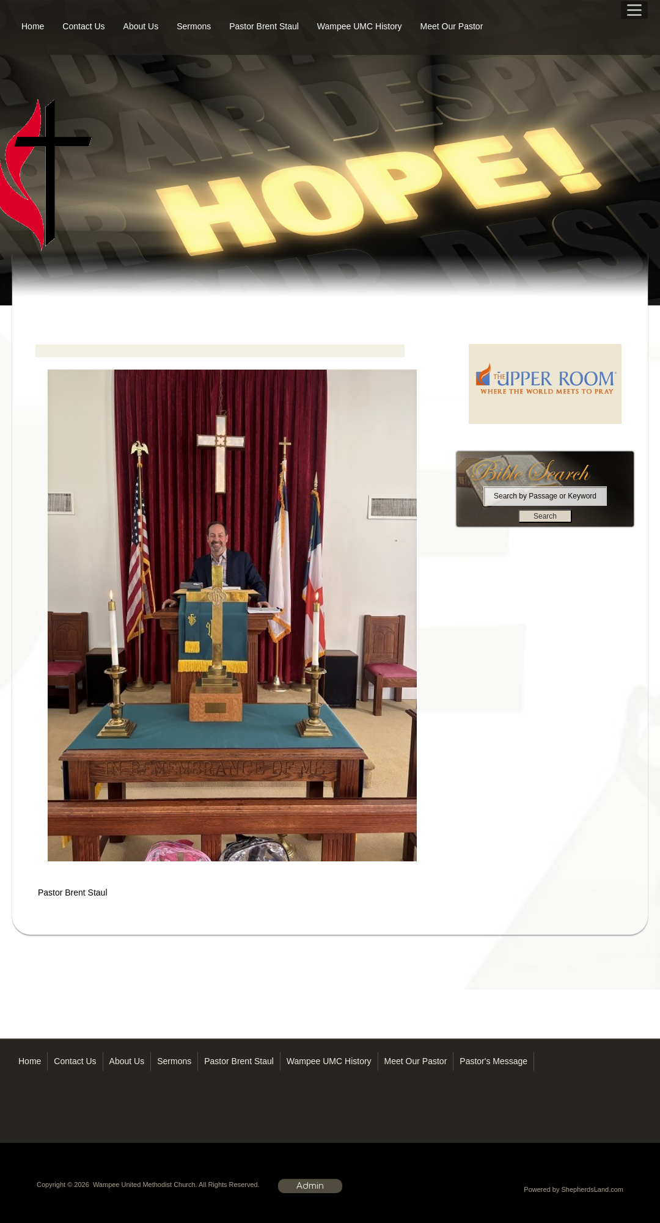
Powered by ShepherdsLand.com (573, 1189)
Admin (310, 1186)
